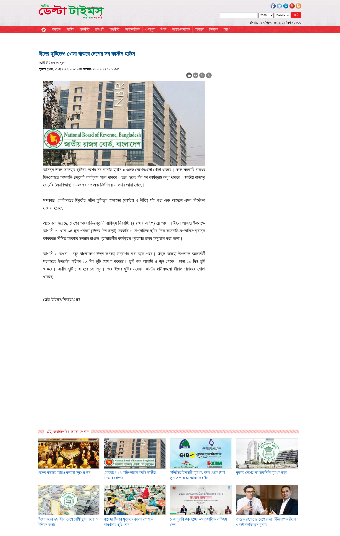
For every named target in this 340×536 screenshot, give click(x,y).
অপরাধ (199, 29)
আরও (227, 29)
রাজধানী (99, 29)
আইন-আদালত (181, 29)
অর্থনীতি (114, 29)
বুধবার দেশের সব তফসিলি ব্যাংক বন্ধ (261, 472)
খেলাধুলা (150, 29)
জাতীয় (70, 29)
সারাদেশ (56, 29)
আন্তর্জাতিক (132, 29)
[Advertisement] (125, 381)
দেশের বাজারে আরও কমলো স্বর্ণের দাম (64, 472)
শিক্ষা (163, 29)
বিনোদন (213, 29)
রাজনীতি (84, 29)
